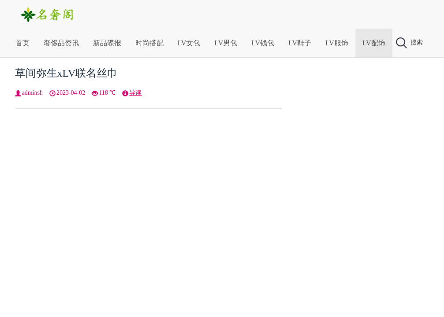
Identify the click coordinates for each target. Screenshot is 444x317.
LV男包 (225, 43)
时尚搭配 (149, 43)
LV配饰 (373, 43)
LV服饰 (336, 43)
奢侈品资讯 (61, 43)
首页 (22, 43)
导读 (135, 92)
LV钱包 (262, 43)
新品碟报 (107, 43)
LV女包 (189, 43)
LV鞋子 (299, 43)
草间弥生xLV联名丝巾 (66, 73)
